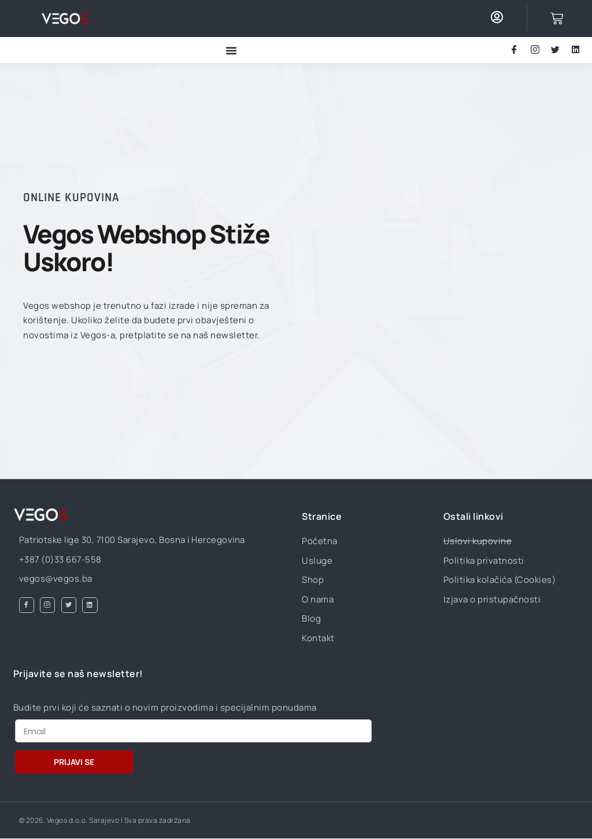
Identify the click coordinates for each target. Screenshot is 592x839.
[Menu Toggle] (231, 50)
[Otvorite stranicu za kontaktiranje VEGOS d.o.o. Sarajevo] (65, 18)
